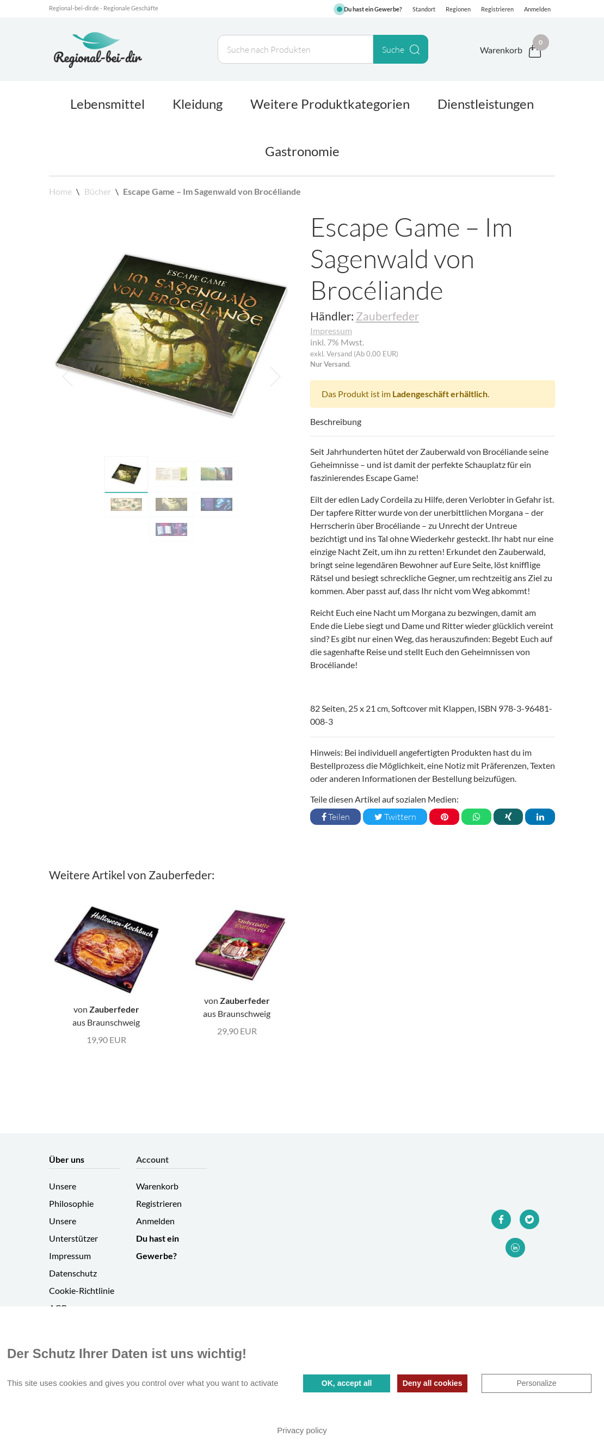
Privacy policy (302, 1430)
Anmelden (537, 9)
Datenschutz (73, 1273)
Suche (401, 49)
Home (61, 191)
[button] (67, 376)
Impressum (331, 330)
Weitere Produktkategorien (330, 104)
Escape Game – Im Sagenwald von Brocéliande (212, 191)
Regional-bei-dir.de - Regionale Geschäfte (103, 7)
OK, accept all (347, 1383)
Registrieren (497, 9)
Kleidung (197, 104)
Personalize (536, 1383)
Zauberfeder (387, 316)
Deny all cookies (433, 1383)
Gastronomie (302, 151)
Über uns (66, 1159)
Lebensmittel (107, 104)
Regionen (458, 9)
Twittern (395, 816)
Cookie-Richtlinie (81, 1290)
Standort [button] (423, 9)
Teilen (336, 816)
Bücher (97, 191)
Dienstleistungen (485, 104)
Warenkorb (157, 1186)
